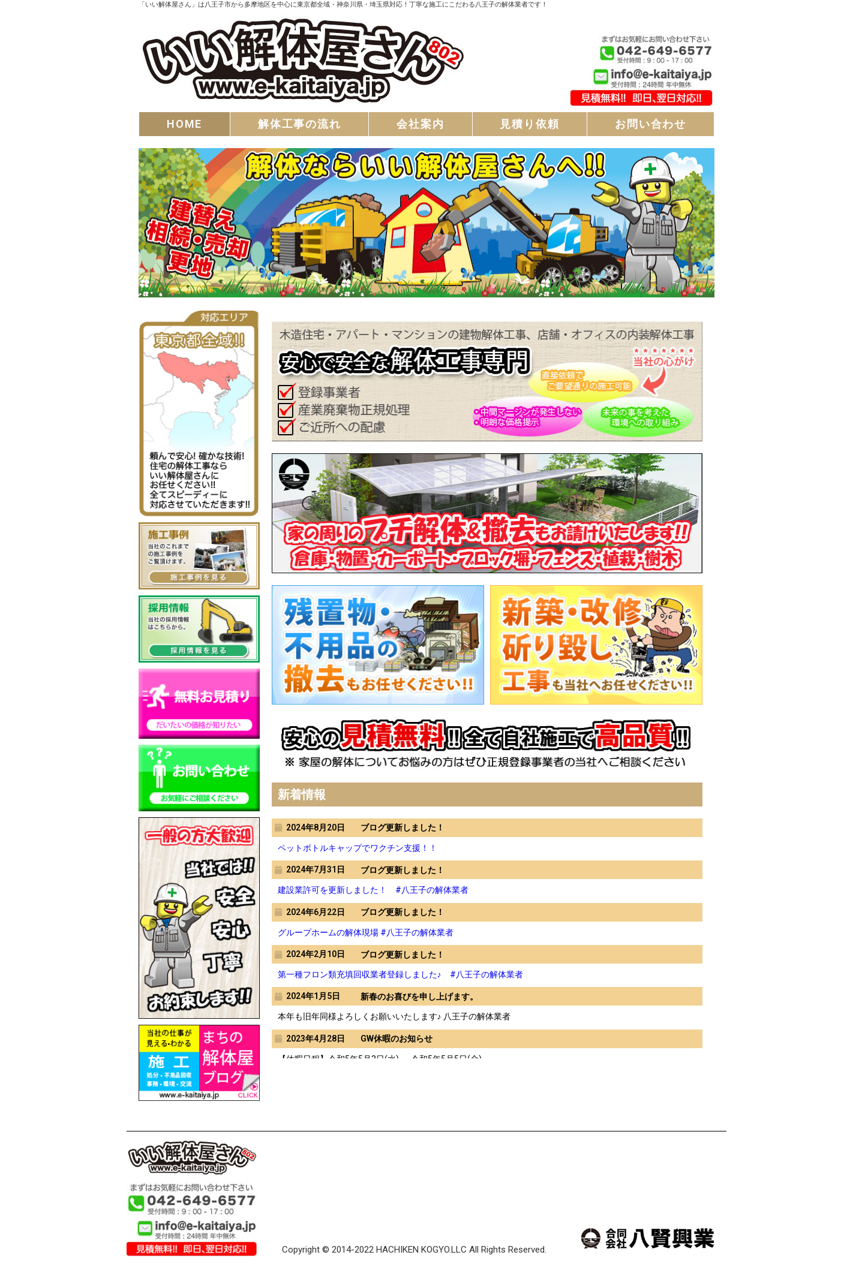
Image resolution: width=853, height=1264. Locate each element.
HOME (184, 124)
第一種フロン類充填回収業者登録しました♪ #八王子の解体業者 (400, 974)
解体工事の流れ (299, 124)
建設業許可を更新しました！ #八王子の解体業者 (373, 890)
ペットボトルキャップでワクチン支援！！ (357, 848)
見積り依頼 (529, 124)
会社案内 (420, 124)
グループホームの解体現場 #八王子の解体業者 (365, 932)
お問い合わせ (650, 124)
